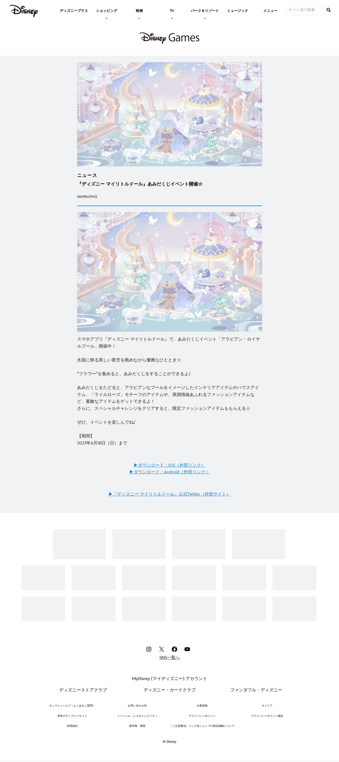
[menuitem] (74, 10)
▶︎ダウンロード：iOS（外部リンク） (169, 465)
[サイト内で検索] (304, 10)
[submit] (328, 10)
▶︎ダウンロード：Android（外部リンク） (169, 472)
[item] (107, 10)
